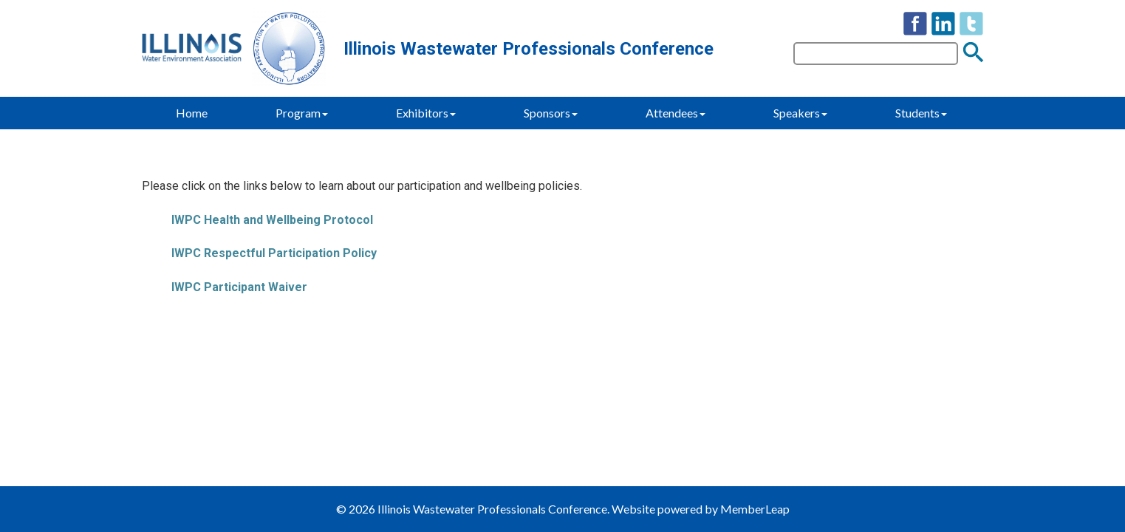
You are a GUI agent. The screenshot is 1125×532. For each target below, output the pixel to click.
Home (192, 113)
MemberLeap (755, 509)
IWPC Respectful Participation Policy (274, 253)
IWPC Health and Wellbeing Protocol (272, 220)
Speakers (800, 113)
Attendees (675, 113)
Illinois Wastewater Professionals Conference (528, 48)
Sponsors (551, 113)
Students (921, 113)
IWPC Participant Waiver (239, 287)
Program (302, 113)
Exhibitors (426, 113)
